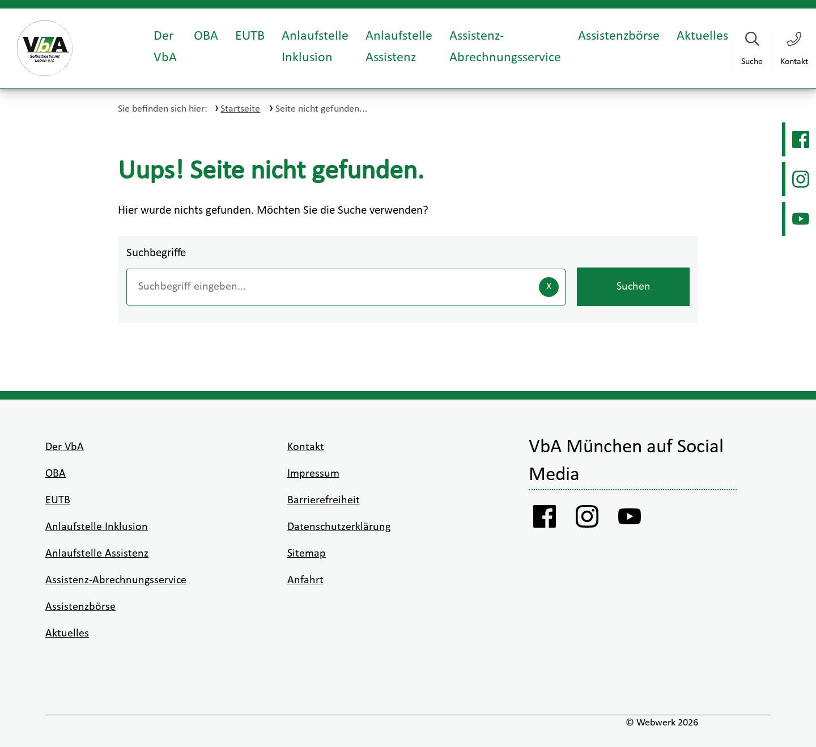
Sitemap (306, 553)
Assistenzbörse (619, 36)
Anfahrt (305, 580)
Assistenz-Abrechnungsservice (505, 47)
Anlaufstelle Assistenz (399, 47)
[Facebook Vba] (799, 139)
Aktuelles (702, 36)
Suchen (634, 286)
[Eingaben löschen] (549, 287)
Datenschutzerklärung (338, 527)
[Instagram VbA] (799, 179)
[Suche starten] (751, 52)
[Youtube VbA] (799, 219)
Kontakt (305, 447)
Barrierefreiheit (323, 500)
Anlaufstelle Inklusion (315, 47)
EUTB (250, 36)
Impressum (313, 473)
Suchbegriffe (156, 253)
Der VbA (165, 47)
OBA (206, 36)
